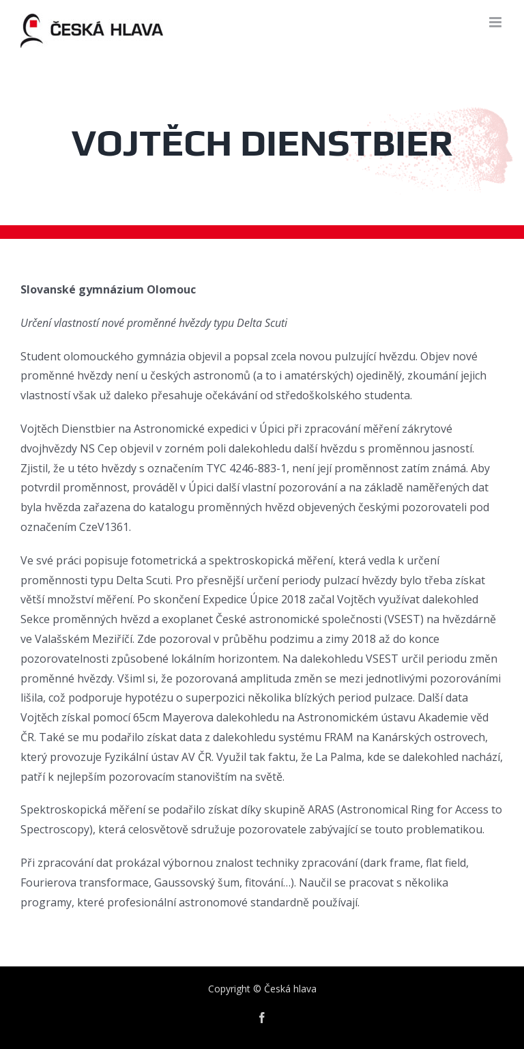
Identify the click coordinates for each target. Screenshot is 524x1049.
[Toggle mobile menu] (496, 22)
